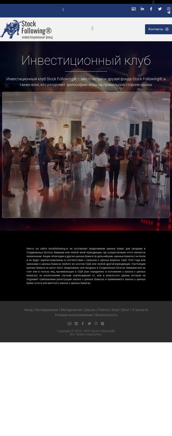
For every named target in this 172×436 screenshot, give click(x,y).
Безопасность (107, 315)
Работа (103, 310)
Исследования (46, 310)
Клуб (116, 310)
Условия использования (74, 315)
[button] (63, 9)
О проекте (140, 310)
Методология (71, 310)
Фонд (28, 310)
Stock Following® (36, 27)
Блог (126, 310)
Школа (90, 310)
